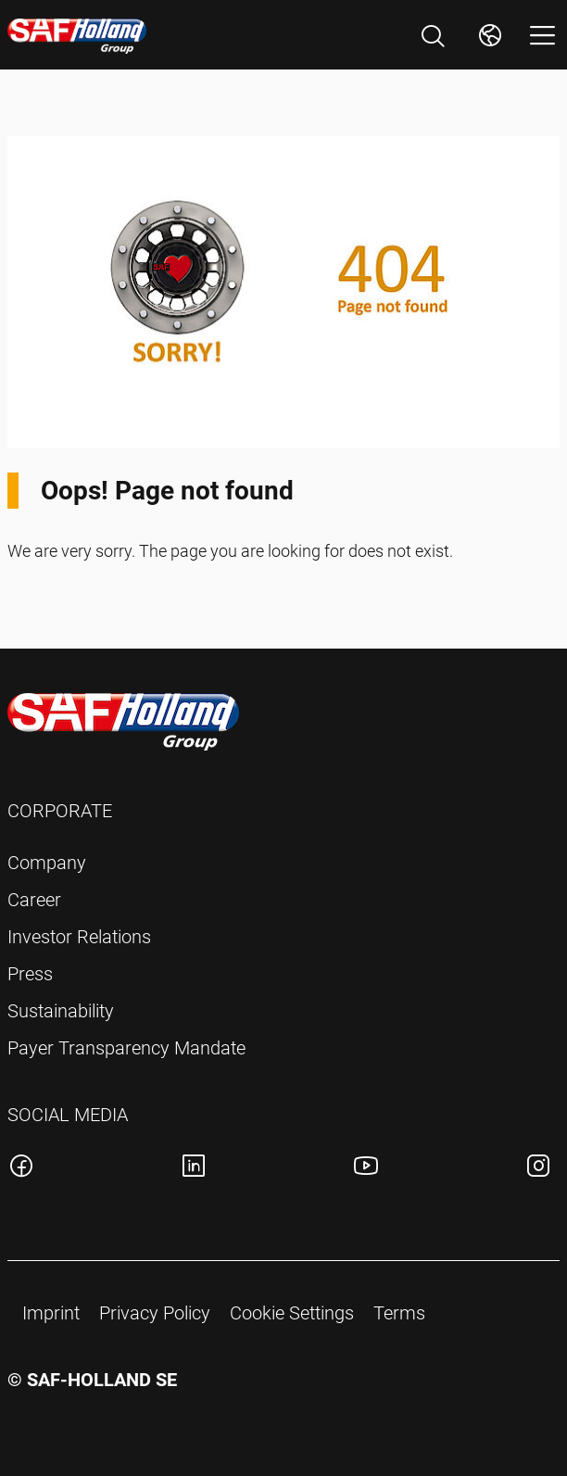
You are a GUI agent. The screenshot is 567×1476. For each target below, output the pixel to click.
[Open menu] (543, 35)
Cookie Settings (292, 1313)
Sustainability (60, 1011)
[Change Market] (490, 35)
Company (46, 863)
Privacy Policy (154, 1313)
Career (34, 900)
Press (30, 974)
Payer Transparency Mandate (126, 1048)
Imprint (51, 1313)
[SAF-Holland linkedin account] (194, 1169)
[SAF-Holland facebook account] (21, 1169)
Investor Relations (79, 937)
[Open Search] (433, 36)
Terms (399, 1313)
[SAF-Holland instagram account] (538, 1169)
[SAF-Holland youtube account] (366, 1169)
